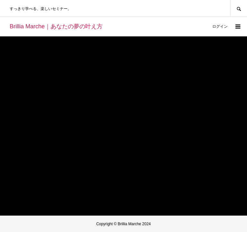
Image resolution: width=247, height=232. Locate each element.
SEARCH (238, 8)
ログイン (220, 26)
